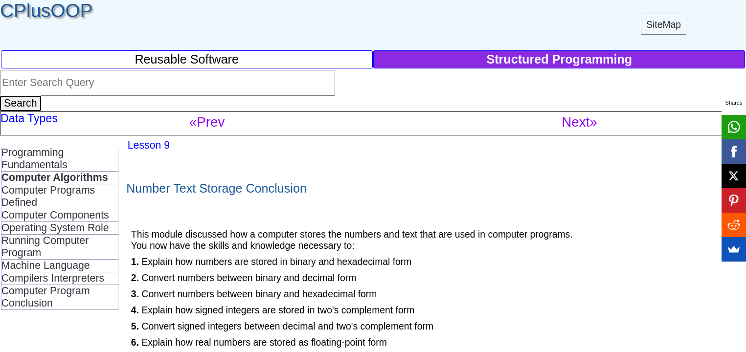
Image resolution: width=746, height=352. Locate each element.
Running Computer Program (45, 247)
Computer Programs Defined (48, 196)
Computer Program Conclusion (45, 297)
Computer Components (55, 215)
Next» (579, 122)
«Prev (207, 122)
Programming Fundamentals (34, 159)
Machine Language (45, 265)
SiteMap (663, 24)
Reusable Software (187, 59)
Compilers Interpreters (53, 278)
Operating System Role (55, 228)
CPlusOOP (46, 10)
